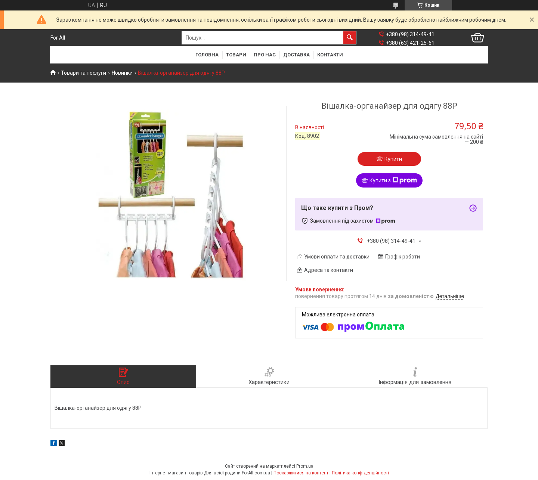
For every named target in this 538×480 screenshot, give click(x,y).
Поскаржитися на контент (300, 473)
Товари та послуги (83, 73)
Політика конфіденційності (360, 473)
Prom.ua (304, 466)
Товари (236, 55)
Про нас (265, 55)
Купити (393, 159)
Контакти (330, 55)
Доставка (296, 55)
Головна (207, 55)
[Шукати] (349, 37)
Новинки (122, 73)
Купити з (393, 180)
